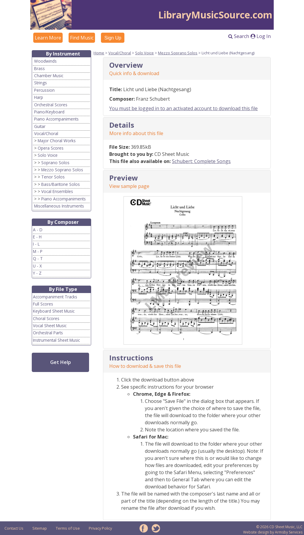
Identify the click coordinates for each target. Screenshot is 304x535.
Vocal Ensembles (57, 191)
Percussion (44, 90)
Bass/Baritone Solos (60, 184)
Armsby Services (289, 532)
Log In (261, 36)
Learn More (48, 37)
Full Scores (43, 304)
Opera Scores (51, 148)
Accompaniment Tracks (55, 297)
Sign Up (112, 37)
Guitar (39, 126)
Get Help (60, 362)
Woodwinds (45, 61)
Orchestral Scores (50, 104)
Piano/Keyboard (49, 112)
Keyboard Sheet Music (54, 311)
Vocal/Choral (46, 133)
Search (238, 36)
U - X (37, 266)
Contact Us (13, 528)
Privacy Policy (100, 528)
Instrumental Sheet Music (56, 340)
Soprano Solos (55, 162)
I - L (36, 244)
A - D (37, 229)
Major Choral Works (57, 140)
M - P (37, 251)
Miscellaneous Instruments (59, 206)
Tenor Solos (53, 177)
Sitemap (39, 528)
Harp (38, 97)
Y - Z (37, 273)
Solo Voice (48, 155)
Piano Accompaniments (56, 119)
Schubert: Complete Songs (201, 161)
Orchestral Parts (48, 332)
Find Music (82, 37)
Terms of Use (68, 528)
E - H (37, 237)
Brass (39, 68)
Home (99, 53)
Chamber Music (48, 75)
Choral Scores (46, 318)
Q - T (38, 258)
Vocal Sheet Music (49, 325)
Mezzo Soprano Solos (62, 169)
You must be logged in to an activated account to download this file (183, 108)
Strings (40, 83)
